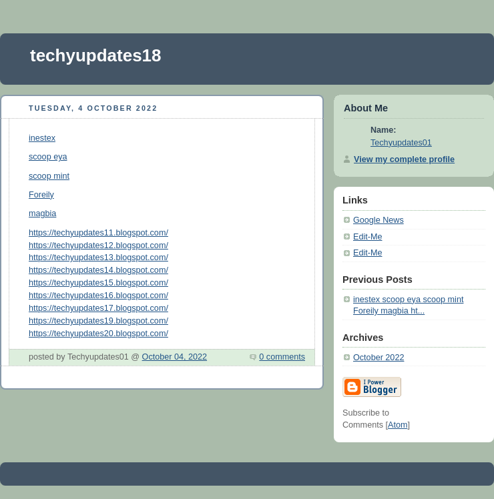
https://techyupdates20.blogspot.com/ (98, 333)
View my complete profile (404, 159)
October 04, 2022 (174, 357)
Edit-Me (367, 236)
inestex (42, 138)
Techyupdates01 (401, 142)
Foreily (41, 194)
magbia (42, 213)
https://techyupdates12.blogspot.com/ (98, 245)
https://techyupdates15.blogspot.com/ (98, 283)
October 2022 (378, 357)
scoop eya (48, 156)
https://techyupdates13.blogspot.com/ (98, 257)
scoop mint (49, 176)
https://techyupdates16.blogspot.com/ (98, 295)
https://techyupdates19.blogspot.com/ (98, 321)
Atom (397, 425)
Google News (378, 220)
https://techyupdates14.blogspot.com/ (98, 270)
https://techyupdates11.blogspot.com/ (98, 232)
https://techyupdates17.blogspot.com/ (98, 308)
